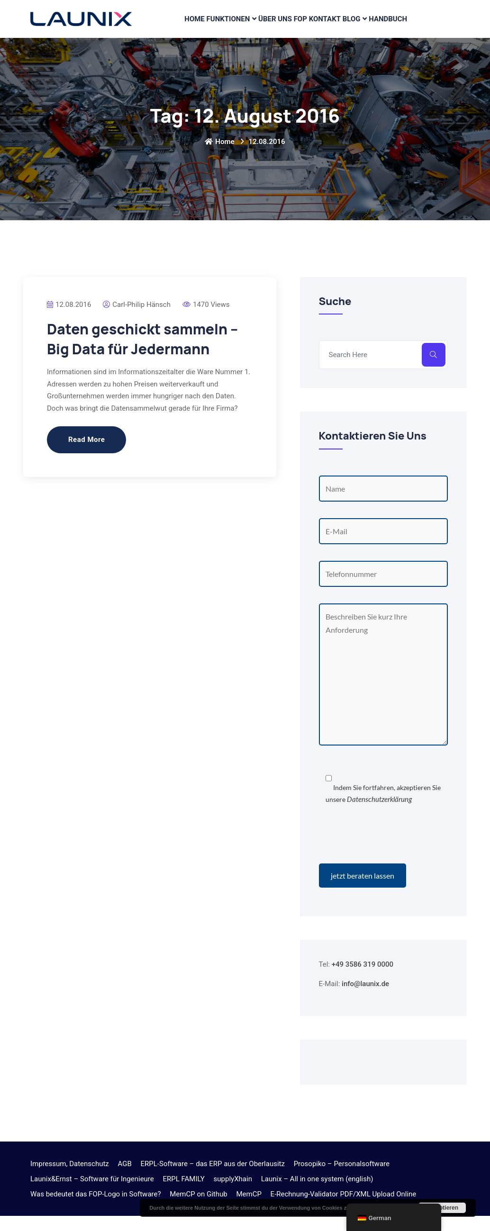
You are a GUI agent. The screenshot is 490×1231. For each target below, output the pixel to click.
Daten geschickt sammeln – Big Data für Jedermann (142, 354)
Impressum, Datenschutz (69, 1179)
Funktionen (225, 26)
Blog (356, 26)
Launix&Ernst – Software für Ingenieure (92, 1194)
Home (190, 26)
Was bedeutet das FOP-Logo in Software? (95, 1209)
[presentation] (391, 850)
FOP (299, 26)
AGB (125, 1179)
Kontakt (327, 26)
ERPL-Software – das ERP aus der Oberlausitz (213, 1179)
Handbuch (394, 26)
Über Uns (271, 26)
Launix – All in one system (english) (317, 1194)
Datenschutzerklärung (379, 814)
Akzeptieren (442, 1207)
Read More (86, 454)
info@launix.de (365, 999)
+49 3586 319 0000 (362, 979)
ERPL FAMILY (183, 1194)
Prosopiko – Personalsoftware (342, 1179)
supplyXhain (233, 1194)
